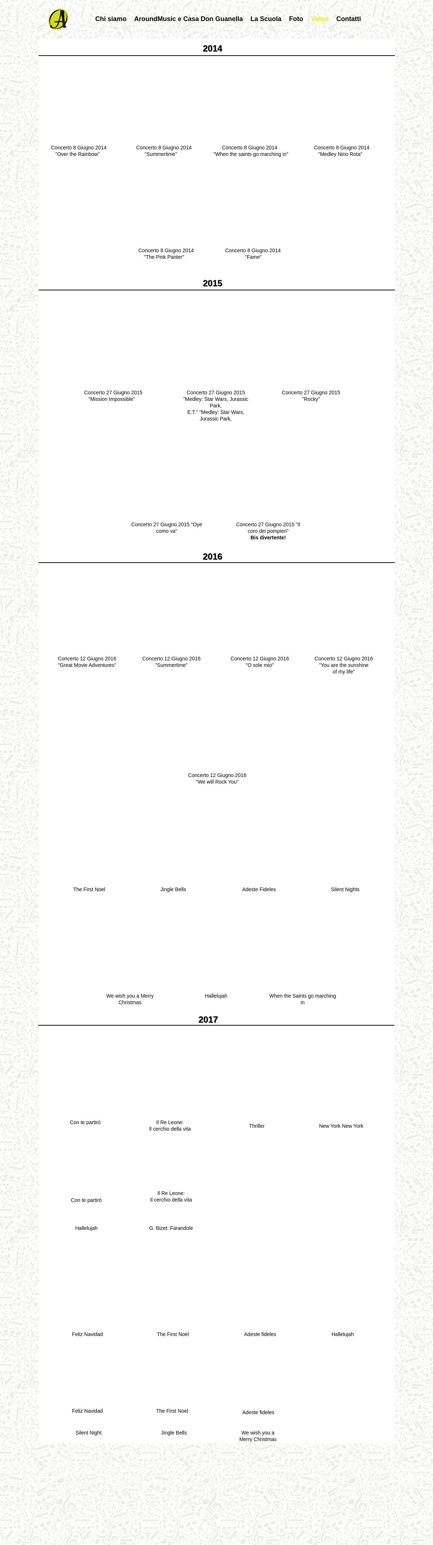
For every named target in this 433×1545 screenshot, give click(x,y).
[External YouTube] (82, 102)
